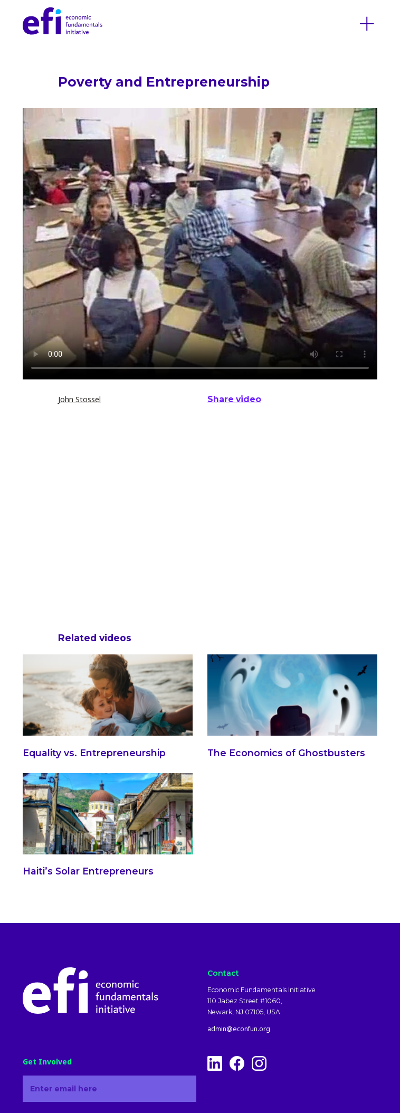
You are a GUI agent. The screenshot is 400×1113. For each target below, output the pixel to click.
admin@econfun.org (238, 1029)
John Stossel (79, 399)
